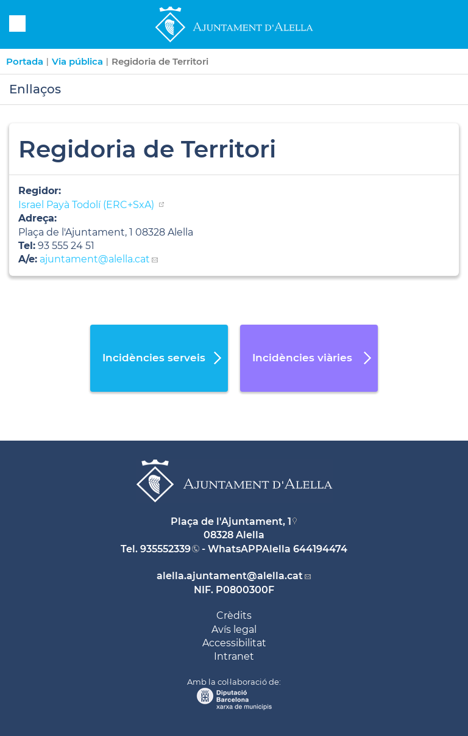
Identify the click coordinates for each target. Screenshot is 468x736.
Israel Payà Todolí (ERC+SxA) (87, 205)
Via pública (77, 61)
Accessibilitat (234, 643)
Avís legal (234, 629)
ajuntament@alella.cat (95, 259)
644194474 (320, 549)
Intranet (234, 656)
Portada (24, 61)
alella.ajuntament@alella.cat (230, 576)
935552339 (165, 549)
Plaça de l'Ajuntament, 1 (231, 521)
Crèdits (234, 615)
